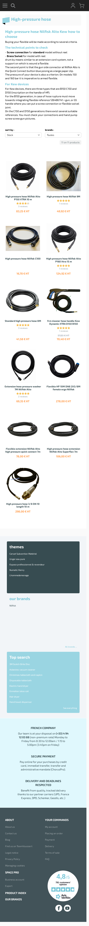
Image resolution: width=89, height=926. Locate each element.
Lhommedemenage (19, 575)
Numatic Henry (16, 570)
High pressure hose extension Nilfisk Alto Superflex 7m (63, 450)
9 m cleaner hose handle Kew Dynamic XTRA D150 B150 (63, 322)
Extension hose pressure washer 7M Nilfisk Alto (23, 388)
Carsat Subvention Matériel (23, 553)
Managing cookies (15, 865)
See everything (70, 708)
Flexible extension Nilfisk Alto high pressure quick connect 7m (22, 450)
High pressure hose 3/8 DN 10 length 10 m (23, 505)
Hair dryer (14, 696)
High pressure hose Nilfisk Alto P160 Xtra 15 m (63, 260)
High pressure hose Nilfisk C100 (23, 258)
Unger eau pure (17, 559)
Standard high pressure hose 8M (23, 320)
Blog (7, 839)
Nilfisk (12, 605)
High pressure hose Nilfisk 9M (63, 196)
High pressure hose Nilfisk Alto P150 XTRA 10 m (22, 198)
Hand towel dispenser (20, 702)
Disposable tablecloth (20, 680)
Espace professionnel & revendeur (26, 564)
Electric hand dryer (18, 685)
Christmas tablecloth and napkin (25, 675)
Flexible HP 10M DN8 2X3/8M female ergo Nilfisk (63, 388)
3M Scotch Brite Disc (19, 664)
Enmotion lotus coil (19, 691)
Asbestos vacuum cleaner (22, 669)
